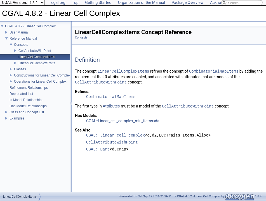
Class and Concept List (27, 116)
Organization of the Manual (141, 2)
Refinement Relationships (29, 92)
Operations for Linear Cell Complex (40, 85)
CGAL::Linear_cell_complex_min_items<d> (122, 121)
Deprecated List (21, 98)
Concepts (21, 49)
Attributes (111, 106)
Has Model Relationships (28, 110)
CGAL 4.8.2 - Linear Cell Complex (30, 30)
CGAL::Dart (98, 149)
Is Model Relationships (26, 104)
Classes (20, 73)
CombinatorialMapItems (213, 71)
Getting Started (98, 2)
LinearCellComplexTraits (36, 67)
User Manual (19, 36)
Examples (17, 122)
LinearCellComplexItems (36, 61)
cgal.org (58, 2)
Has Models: (86, 115)
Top (75, 2)
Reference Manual (23, 42)
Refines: (82, 91)
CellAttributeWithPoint (34, 55)
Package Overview (188, 2)
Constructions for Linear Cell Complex (42, 79)
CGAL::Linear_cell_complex (115, 135)
